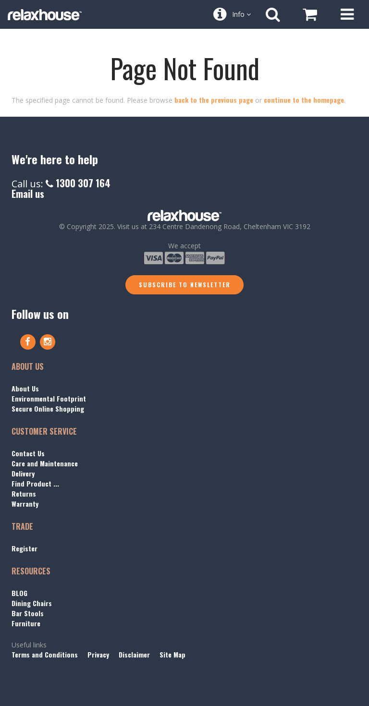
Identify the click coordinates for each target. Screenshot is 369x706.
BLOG (19, 593)
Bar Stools (28, 613)
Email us (28, 193)
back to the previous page (213, 100)
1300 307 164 (78, 183)
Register (24, 548)
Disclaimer (134, 654)
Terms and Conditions (45, 654)
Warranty (25, 504)
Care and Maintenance (45, 463)
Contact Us (28, 453)
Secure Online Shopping (48, 408)
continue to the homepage (304, 100)
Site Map (172, 654)
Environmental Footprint (49, 398)
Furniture (26, 623)
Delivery (23, 473)
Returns (24, 493)
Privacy (98, 654)
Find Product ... (35, 483)
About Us (25, 388)
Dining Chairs (32, 603)
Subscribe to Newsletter (185, 284)
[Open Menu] (347, 14)
